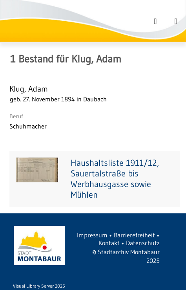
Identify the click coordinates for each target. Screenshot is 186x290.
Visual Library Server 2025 (39, 286)
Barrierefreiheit (134, 235)
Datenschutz (143, 243)
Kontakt (109, 243)
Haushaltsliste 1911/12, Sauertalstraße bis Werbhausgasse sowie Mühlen (115, 179)
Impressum (92, 235)
